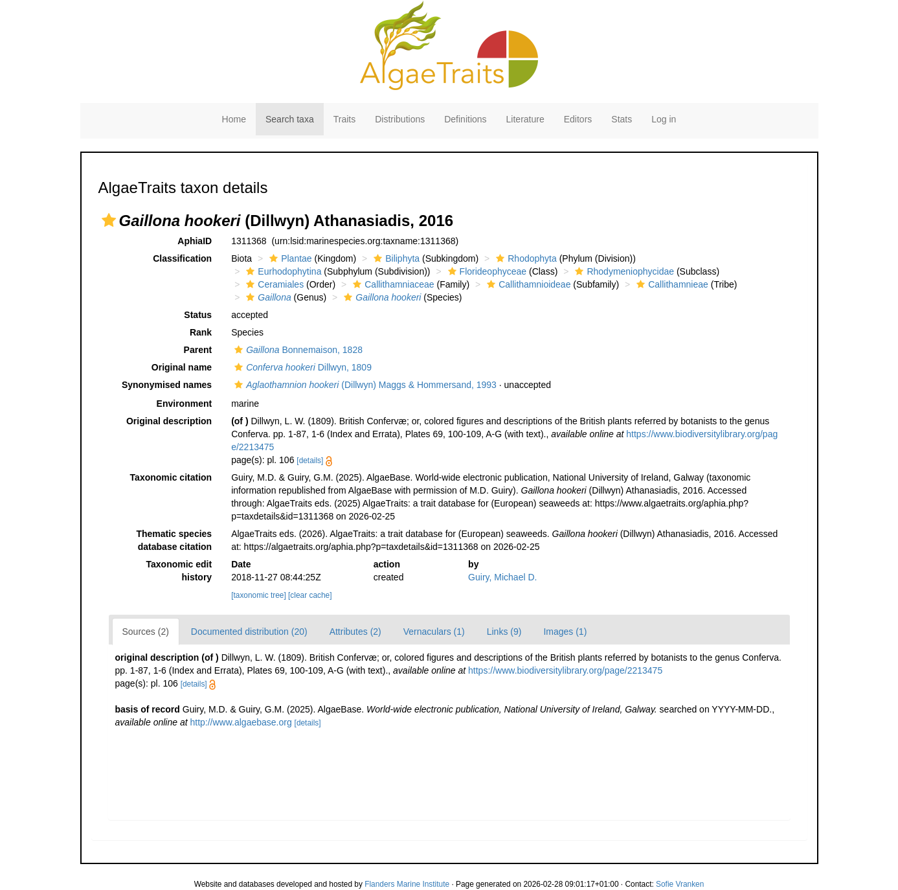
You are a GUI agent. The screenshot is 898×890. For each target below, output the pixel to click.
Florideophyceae (486, 271)
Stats (621, 119)
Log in (663, 119)
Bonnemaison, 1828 (297, 350)
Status (198, 315)
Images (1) (565, 631)
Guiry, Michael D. (502, 577)
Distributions (400, 119)
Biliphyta (395, 258)
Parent (198, 350)
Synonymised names (167, 385)
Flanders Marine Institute (407, 884)
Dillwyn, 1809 (301, 367)
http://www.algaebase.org (240, 722)
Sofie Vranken (680, 884)
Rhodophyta (525, 258)
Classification (182, 258)
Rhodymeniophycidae (623, 271)
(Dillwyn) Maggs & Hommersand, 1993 (364, 385)
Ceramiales (273, 284)
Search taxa (289, 119)
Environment (184, 403)
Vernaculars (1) (434, 631)
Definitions (465, 119)
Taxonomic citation (171, 477)
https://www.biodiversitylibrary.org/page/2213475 (565, 670)
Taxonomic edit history (179, 570)
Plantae (288, 258)
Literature (525, 119)
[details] (310, 460)
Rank (201, 332)
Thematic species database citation (174, 540)
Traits (344, 119)
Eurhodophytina (282, 271)
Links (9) (504, 631)
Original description (169, 421)
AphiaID (194, 241)
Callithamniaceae (392, 284)
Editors (578, 119)
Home (234, 119)
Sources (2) (145, 631)
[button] (108, 220)
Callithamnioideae (527, 284)
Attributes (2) (355, 631)
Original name (182, 367)
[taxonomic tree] (258, 595)
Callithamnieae (670, 284)
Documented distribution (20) (249, 631)
